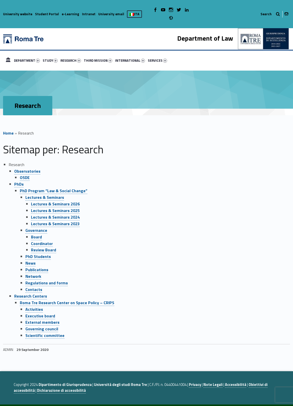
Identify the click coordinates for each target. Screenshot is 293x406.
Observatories (27, 171)
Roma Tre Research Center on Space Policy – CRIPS (67, 303)
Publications (36, 270)
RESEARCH (70, 60)
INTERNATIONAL (130, 60)
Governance (36, 230)
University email (111, 14)
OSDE (25, 177)
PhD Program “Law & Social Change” (53, 191)
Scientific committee (44, 335)
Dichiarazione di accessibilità (61, 390)
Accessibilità (235, 384)
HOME (8, 60)
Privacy (195, 384)
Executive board (40, 316)
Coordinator (42, 243)
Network (33, 276)
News (30, 263)
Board (36, 237)
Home (8, 133)
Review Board (43, 250)
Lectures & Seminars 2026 (55, 204)
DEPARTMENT (27, 60)
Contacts (33, 289)
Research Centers (30, 296)
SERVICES (157, 60)
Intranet (88, 14)
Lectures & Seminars (44, 197)
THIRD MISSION (98, 60)
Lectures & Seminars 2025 (55, 210)
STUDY (50, 60)
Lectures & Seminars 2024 (55, 217)
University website (17, 14)
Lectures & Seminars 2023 (55, 224)
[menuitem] (8, 60)
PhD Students (38, 256)
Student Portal (47, 14)
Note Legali (213, 384)
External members (42, 322)
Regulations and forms (46, 283)
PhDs (19, 184)
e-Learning (70, 14)
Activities (34, 309)
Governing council (41, 329)
